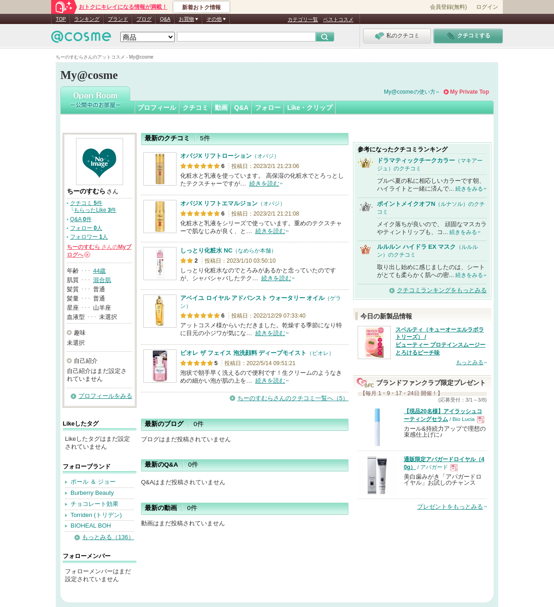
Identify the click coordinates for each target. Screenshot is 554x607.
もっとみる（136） (108, 537)
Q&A (165, 19)
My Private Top (469, 92)
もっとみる (469, 362)
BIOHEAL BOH (91, 525)
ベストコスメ (338, 19)
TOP (61, 19)
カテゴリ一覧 (303, 19)
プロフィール (156, 107)
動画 (221, 107)
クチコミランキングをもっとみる (442, 290)
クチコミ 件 (86, 203)
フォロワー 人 (89, 237)
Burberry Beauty (92, 492)
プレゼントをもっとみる (450, 506)
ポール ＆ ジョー (93, 481)
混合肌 (102, 279)
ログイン (487, 7)
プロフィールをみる (105, 395)
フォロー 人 (86, 228)
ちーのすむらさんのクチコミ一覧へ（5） (292, 398)
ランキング (87, 19)
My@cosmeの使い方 (410, 92)
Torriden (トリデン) (96, 514)
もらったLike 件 (95, 210)
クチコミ (195, 107)
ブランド (118, 19)
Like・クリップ (309, 107)
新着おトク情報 (201, 7)
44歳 (99, 270)
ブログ (144, 19)
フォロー (268, 107)
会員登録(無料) (448, 7)
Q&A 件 (81, 219)
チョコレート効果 (94, 503)
